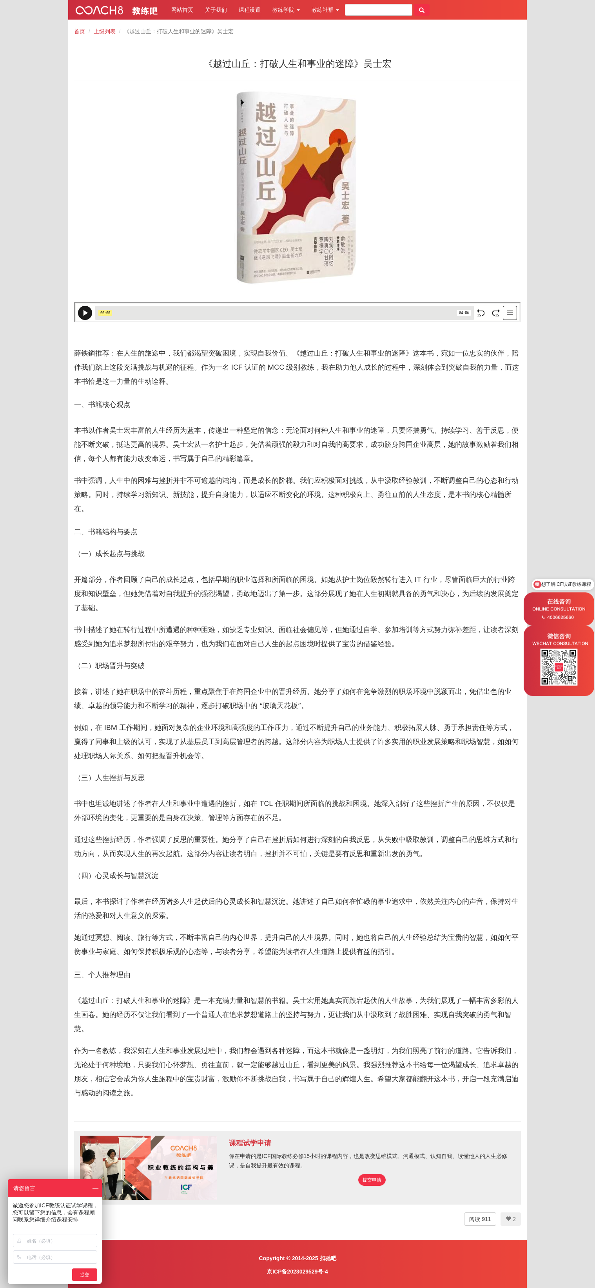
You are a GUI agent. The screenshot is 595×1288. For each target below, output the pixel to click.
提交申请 (372, 1180)
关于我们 (216, 10)
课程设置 (250, 10)
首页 (79, 31)
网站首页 (182, 10)
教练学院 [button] (286, 10)
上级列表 (105, 31)
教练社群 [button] (325, 10)
